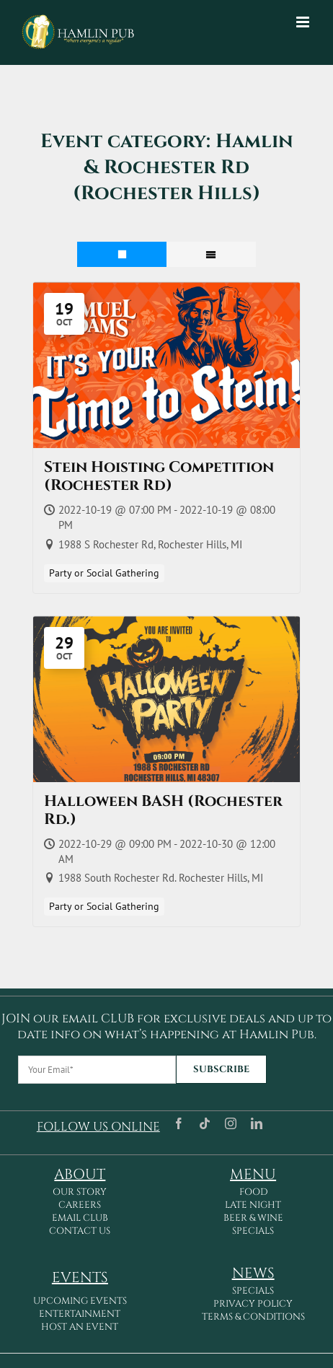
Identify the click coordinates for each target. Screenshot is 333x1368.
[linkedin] (256, 1123)
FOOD (253, 1191)
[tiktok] (204, 1123)
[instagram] (230, 1123)
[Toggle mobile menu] (303, 22)
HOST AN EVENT (79, 1326)
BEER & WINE (253, 1217)
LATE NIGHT (253, 1204)
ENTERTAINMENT (79, 1313)
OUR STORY (80, 1191)
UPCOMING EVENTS (80, 1300)
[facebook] (179, 1123)
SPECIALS (253, 1230)
